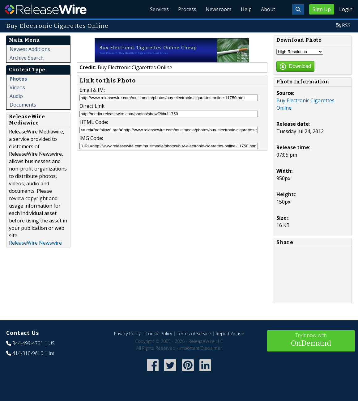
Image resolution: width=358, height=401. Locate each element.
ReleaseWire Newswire (35, 242)
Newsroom (217, 9)
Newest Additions (30, 49)
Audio (16, 96)
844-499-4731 (27, 343)
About (268, 9)
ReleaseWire (45, 9)
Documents (23, 104)
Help (245, 9)
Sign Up (322, 9)
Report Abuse (230, 333)
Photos (18, 78)
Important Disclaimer (200, 348)
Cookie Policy (158, 333)
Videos (17, 87)
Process (185, 9)
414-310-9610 (27, 353)
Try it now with (311, 340)
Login (345, 9)
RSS (346, 25)
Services (156, 9)
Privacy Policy (127, 333)
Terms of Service (194, 333)
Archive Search (27, 57)
